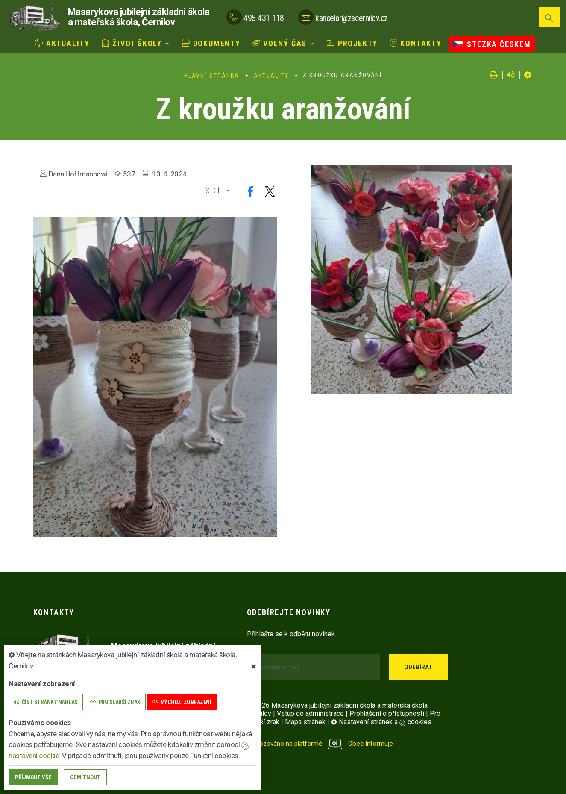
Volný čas (279, 42)
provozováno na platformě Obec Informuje (322, 743)
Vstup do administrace (310, 713)
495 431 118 (263, 17)
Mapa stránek (305, 722)
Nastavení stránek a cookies (381, 722)
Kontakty (416, 42)
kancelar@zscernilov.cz (351, 17)
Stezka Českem (492, 43)
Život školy (132, 42)
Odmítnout (85, 777)
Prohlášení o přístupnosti (386, 713)
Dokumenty (211, 42)
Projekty (352, 42)
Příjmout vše (33, 777)
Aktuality (62, 42)
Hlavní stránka (211, 75)
